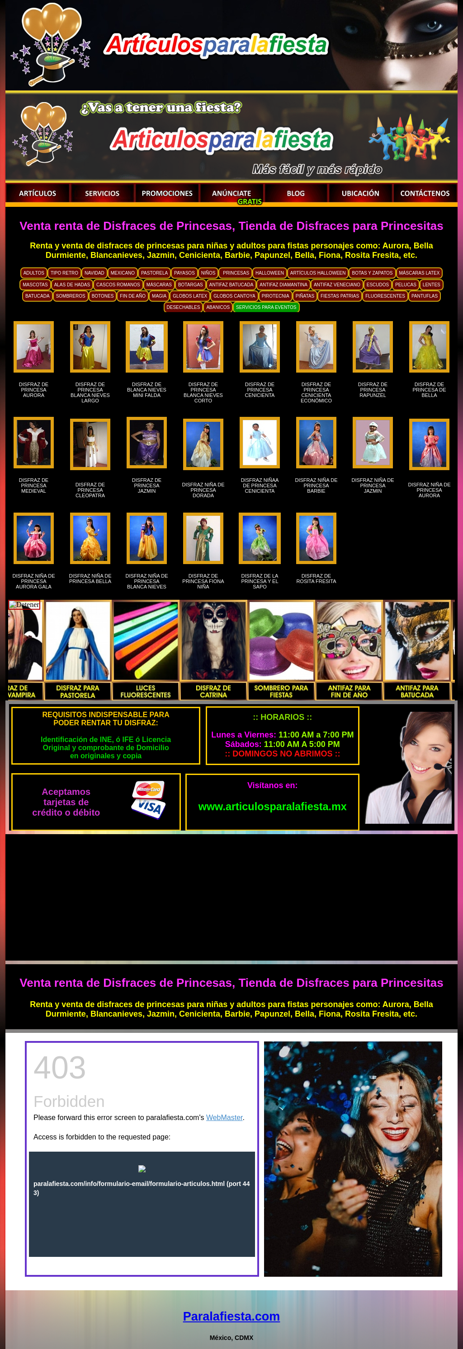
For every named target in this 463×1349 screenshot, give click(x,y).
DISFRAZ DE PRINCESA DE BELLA (429, 392)
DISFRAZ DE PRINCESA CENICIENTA (260, 392)
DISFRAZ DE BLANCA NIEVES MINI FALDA (146, 392)
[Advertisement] (231, 897)
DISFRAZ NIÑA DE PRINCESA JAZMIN (372, 488)
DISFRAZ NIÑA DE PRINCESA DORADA (203, 490)
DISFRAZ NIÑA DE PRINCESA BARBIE (316, 488)
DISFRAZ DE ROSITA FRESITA (316, 581)
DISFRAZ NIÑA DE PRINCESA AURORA (429, 490)
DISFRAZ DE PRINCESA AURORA (33, 392)
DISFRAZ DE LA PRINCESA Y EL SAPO (259, 581)
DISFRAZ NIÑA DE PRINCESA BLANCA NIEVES (146, 581)
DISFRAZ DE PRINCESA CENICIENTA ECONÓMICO (316, 392)
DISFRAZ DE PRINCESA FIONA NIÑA (203, 581)
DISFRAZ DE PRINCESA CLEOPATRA (90, 490)
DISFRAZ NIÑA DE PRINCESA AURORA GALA (33, 581)
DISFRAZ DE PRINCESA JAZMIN (146, 488)
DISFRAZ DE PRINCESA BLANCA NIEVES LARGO (90, 392)
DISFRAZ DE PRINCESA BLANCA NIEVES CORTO (203, 392)
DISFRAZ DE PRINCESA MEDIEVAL (33, 485)
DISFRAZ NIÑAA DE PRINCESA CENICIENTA (260, 485)
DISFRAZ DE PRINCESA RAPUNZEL (372, 392)
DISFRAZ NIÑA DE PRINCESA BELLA (90, 581)
